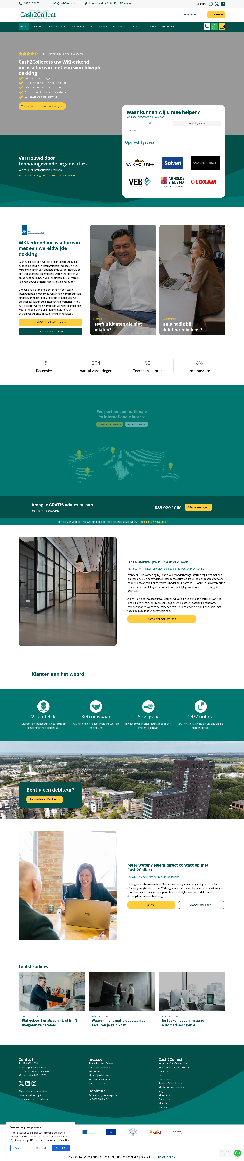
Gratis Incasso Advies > (102, 1063)
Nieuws (103, 26)
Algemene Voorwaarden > (34, 1091)
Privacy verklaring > (30, 1095)
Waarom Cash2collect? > (173, 1063)
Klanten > (164, 1095)
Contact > (164, 1099)
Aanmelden (216, 14)
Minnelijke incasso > (100, 1075)
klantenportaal (192, 14)
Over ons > (165, 1071)
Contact (134, 26)
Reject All (41, 1148)
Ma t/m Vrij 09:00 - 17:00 (33, 1075)
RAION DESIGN (166, 1157)
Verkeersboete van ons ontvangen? (42, 106)
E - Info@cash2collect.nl (33, 1067)
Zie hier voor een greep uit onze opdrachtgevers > (48, 175)
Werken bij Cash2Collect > (174, 1067)
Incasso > (164, 1075)
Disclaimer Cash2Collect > (33, 1099)
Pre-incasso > (96, 1071)
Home (23, 26)
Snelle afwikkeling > (170, 1083)
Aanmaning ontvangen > (103, 1095)
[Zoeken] (174, 131)
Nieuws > (164, 1107)
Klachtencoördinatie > (171, 1087)
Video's (163, 1103)
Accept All (61, 1148)
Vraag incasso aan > (202, 905)
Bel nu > (151, 905)
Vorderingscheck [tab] (197, 123)
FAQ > (162, 1091)
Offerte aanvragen (198, 507)
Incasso (38, 26)
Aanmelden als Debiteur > (45, 799)
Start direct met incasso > (161, 619)
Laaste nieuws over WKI (50, 331)
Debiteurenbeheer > (100, 1067)
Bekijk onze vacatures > (154, 522)
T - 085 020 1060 (28, 1063)
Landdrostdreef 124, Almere (35, 1071)
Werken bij (119, 26)
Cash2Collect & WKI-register (160, 26)
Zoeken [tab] (150, 123)
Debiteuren (57, 26)
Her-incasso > (97, 1083)
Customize (20, 1148)
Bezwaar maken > (99, 1099)
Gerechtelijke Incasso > (102, 1079)
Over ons (78, 26)
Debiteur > (165, 1079)
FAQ (92, 26)
